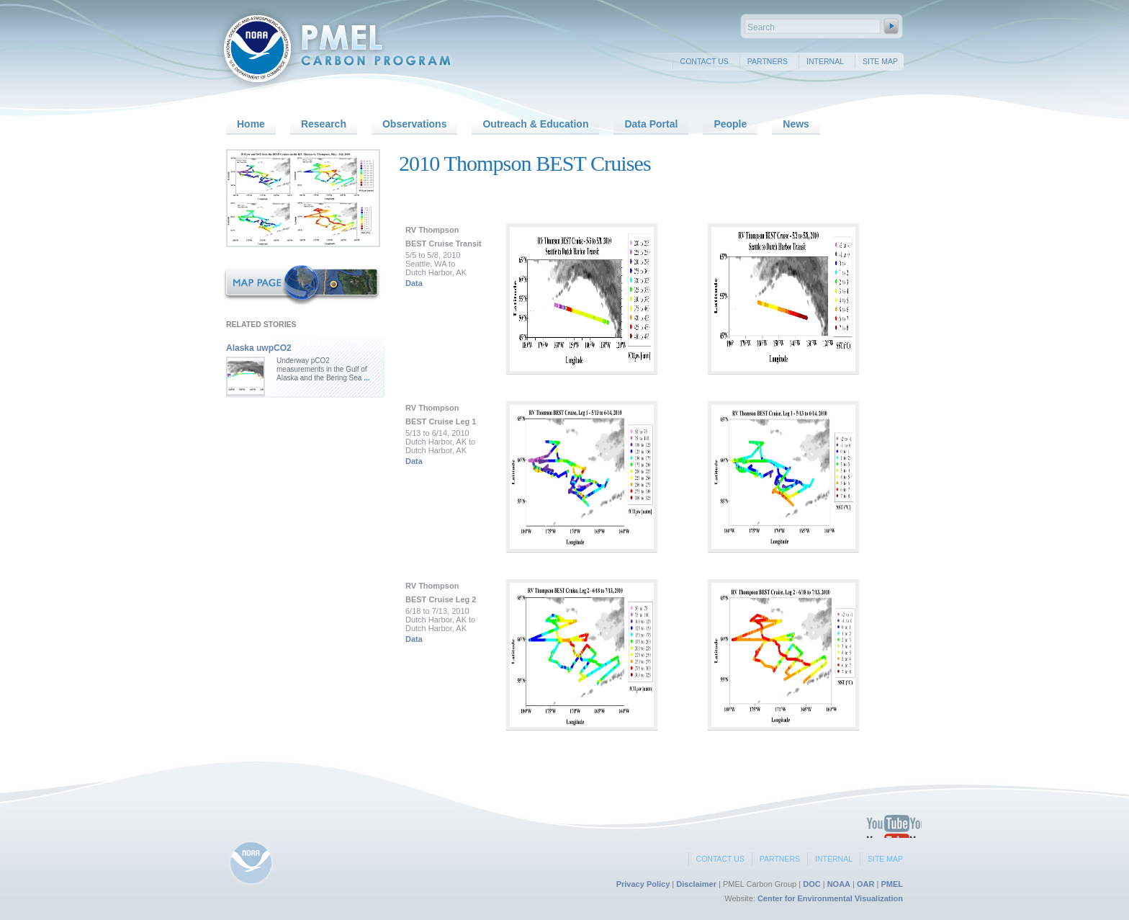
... (365, 378)
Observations (414, 124)
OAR (865, 884)
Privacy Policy (643, 884)
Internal (825, 61)
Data (414, 283)
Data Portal (651, 124)
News (796, 124)
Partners (767, 61)
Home (251, 124)
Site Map (880, 61)
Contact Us (704, 61)
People (730, 124)
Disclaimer (696, 884)
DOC (811, 884)
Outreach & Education (535, 124)
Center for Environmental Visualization (830, 898)
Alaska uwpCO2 (259, 348)
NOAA (838, 884)
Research (323, 124)
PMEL (892, 884)
